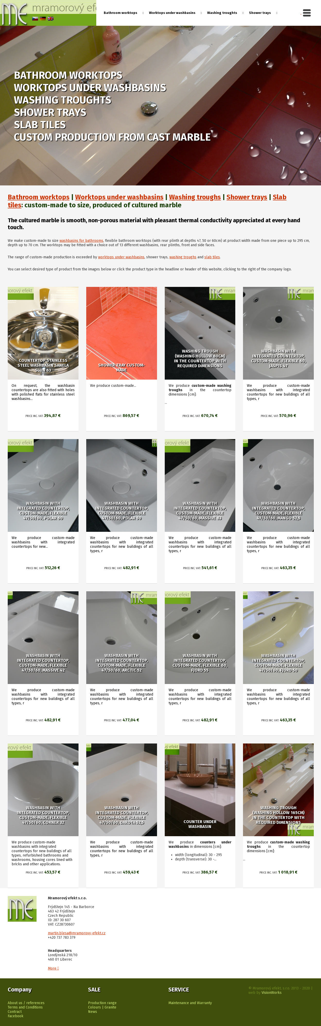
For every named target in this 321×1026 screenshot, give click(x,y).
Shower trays (260, 13)
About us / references (26, 1003)
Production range (102, 1003)
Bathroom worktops (39, 197)
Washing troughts (222, 13)
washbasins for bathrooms (81, 240)
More (53, 968)
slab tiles (212, 257)
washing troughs (182, 257)
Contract (15, 1012)
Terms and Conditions (25, 1007)
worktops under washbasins (121, 257)
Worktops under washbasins (172, 13)
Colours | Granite (102, 1007)
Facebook (15, 1016)
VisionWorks (272, 992)
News (92, 1012)
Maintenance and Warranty (190, 1003)
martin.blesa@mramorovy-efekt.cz (77, 933)
